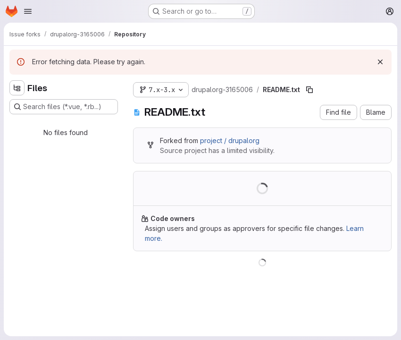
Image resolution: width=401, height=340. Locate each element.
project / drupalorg (229, 140)
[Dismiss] (380, 62)
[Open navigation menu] (27, 11)
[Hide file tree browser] (17, 87)
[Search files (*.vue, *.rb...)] (63, 106)
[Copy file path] (309, 89)
